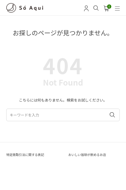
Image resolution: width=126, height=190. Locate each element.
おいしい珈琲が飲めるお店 (87, 154)
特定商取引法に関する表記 (25, 154)
